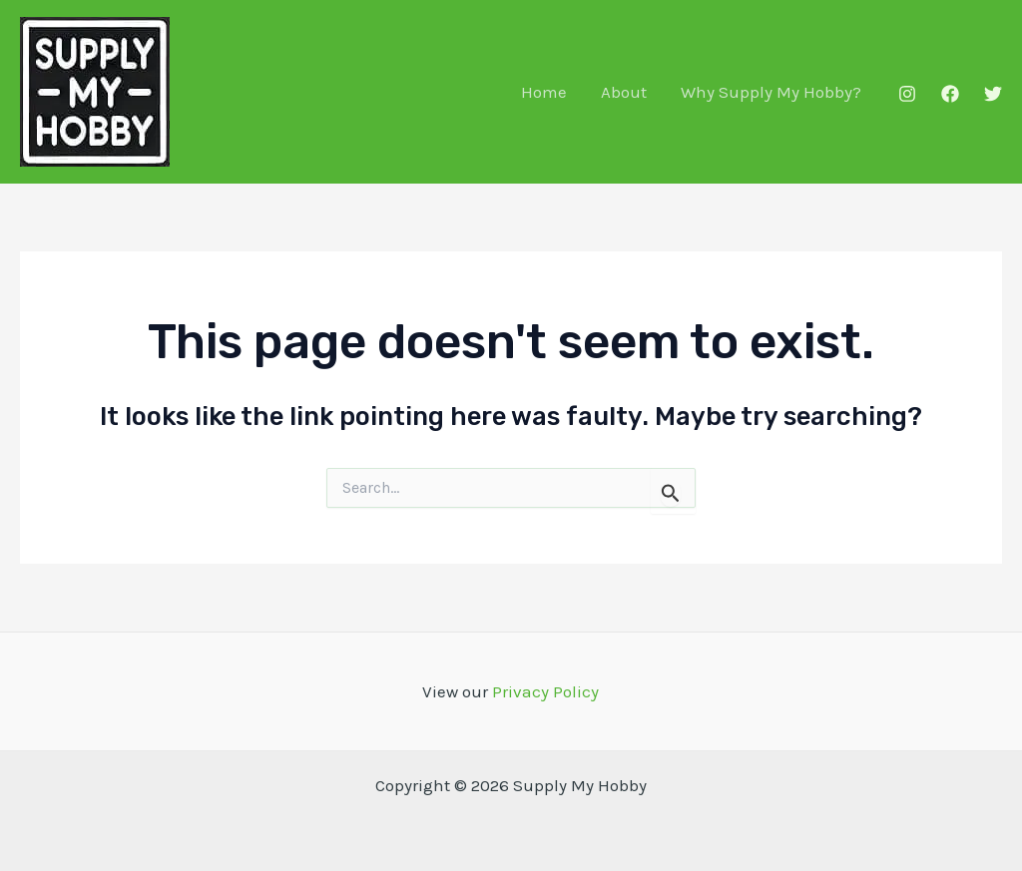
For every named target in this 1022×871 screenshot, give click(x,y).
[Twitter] (993, 94)
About (624, 92)
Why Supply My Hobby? (771, 92)
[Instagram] (907, 94)
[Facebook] (950, 94)
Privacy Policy (545, 691)
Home (544, 92)
